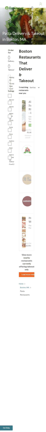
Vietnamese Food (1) (13, 162)
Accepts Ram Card (10, 86)
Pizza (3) (11, 134)
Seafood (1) (12, 141)
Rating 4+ (10, 78)
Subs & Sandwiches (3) (13, 155)
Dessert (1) (11, 100)
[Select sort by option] (34, 87)
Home (21, 284)
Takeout (11, 70)
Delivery (11, 61)
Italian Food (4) (11, 114)
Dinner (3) (11, 107)
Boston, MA (24, 287)
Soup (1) (10, 148)
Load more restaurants (27, 275)
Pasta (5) (11, 127)
